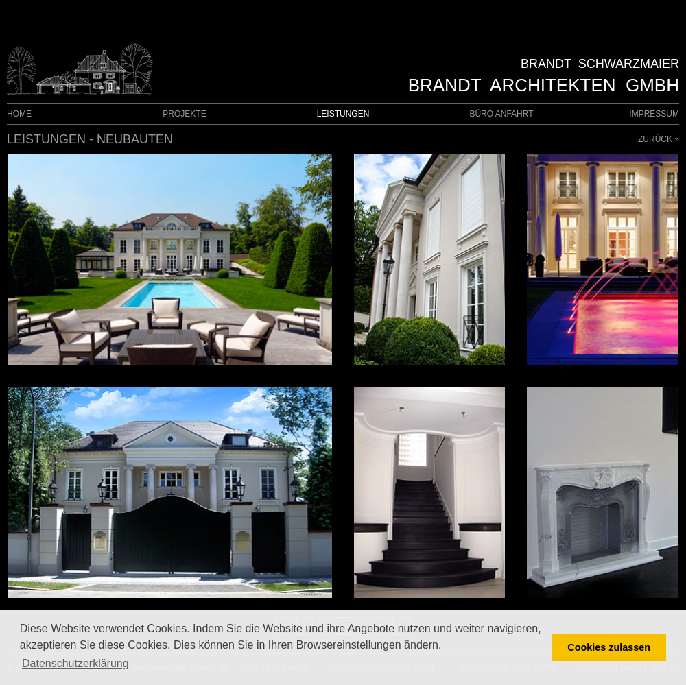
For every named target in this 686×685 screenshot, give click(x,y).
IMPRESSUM (654, 114)
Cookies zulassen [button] (608, 647)
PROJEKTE (184, 114)
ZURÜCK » (658, 139)
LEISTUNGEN (343, 114)
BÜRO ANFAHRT (501, 114)
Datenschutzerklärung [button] (75, 663)
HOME (19, 114)
